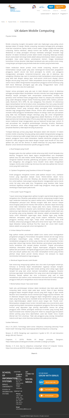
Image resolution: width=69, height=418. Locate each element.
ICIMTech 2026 (46, 10)
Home (38, 10)
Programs (63, 14)
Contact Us (55, 10)
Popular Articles (11, 36)
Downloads (63, 10)
